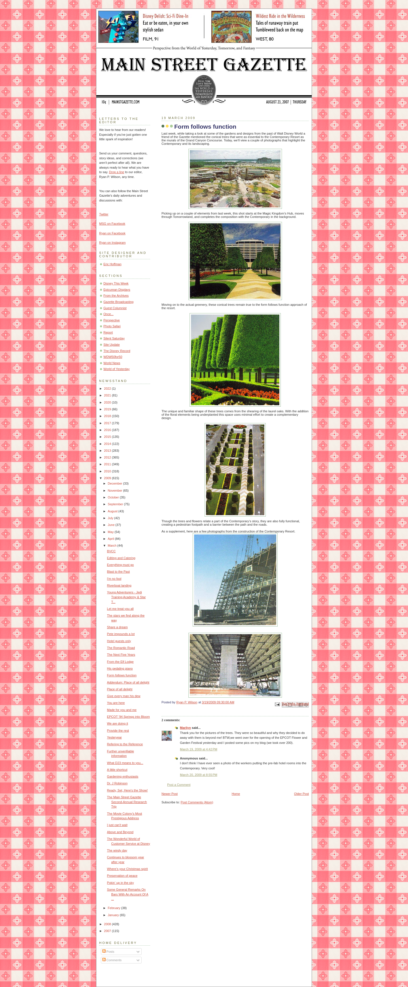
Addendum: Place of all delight (128, 682)
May (111, 532)
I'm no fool (114, 578)
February (114, 908)
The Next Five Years (121, 654)
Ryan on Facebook (112, 233)
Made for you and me (122, 710)
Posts (108, 951)
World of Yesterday (116, 369)
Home (236, 793)
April (111, 538)
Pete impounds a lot (121, 634)
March (112, 545)
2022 (108, 388)
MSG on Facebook (112, 223)
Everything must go (120, 564)
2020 (108, 402)
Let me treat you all (120, 608)
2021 (108, 395)
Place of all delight (120, 689)
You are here (116, 702)
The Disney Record (116, 351)
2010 (108, 471)
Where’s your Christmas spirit (127, 869)
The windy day (117, 850)
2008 (108, 924)
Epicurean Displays (116, 289)
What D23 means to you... (125, 763)
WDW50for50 (112, 356)
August (113, 511)
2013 (108, 450)
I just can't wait (117, 825)
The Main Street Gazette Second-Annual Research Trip (127, 801)
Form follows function (122, 675)
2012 (108, 457)
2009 (108, 478)
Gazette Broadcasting (118, 301)
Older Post (301, 793)
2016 (108, 430)
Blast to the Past (118, 571)
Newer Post (170, 793)
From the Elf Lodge (120, 661)
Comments (112, 960)
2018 (108, 416)
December (115, 483)
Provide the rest (118, 730)
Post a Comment (178, 784)
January (114, 915)
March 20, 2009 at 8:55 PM (198, 774)
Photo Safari (112, 326)
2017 (108, 423)
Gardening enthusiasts (123, 776)
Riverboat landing (119, 585)
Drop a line (116, 172)
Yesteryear (114, 737)
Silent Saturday (114, 338)
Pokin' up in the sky (120, 882)
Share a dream (117, 627)
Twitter (104, 214)
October (114, 497)
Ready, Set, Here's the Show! (127, 790)
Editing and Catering (121, 558)
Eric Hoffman (112, 264)
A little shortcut (117, 769)
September (116, 504)
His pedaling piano (120, 668)
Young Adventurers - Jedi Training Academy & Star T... (126, 597)
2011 (108, 464)
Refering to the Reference (125, 744)
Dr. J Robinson (117, 783)
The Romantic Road (121, 647)
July (111, 518)
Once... (108, 314)
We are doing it (117, 723)
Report (108, 332)
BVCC (111, 551)
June (111, 525)
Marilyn (185, 727)
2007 (108, 931)
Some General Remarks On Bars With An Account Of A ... (127, 894)
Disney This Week (116, 283)
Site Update (111, 344)
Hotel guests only (119, 641)
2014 (108, 443)
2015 (108, 436)
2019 (108, 409)
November (115, 490)
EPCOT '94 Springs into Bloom (128, 716)
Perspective (111, 320)
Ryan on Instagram (112, 242)
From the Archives (116, 295)
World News (111, 363)
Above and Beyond (120, 832)
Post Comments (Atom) (197, 802)
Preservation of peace (122, 875)
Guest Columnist (115, 308)
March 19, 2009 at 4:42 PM (198, 749)
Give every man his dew (124, 696)
